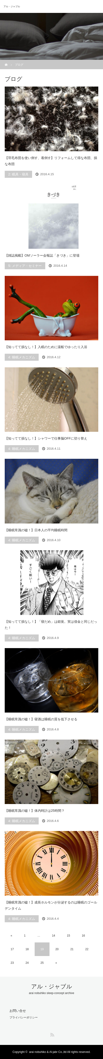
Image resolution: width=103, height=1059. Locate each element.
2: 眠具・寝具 (18, 174)
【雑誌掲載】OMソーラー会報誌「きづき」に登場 (42, 255)
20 (56, 949)
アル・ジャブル (12, 6)
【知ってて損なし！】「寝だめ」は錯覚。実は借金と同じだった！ (51, 625)
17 (12, 949)
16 (83, 935)
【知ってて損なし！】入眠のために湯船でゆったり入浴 (46, 347)
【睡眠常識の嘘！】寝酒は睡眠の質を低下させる (41, 719)
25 (42, 962)
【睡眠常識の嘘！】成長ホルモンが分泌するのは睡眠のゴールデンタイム (51, 905)
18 (27, 949)
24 (27, 962)
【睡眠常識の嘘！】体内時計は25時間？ (35, 810)
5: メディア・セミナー (25, 266)
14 (53, 935)
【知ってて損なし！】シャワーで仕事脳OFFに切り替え (46, 438)
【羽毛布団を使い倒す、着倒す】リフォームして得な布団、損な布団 (51, 161)
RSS (51, 1033)
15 (68, 935)
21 (71, 949)
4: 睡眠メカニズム (21, 357)
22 (86, 949)
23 (12, 962)
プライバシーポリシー (23, 1017)
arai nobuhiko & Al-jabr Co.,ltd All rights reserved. (60, 1052)
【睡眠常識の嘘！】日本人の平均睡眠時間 (36, 530)
